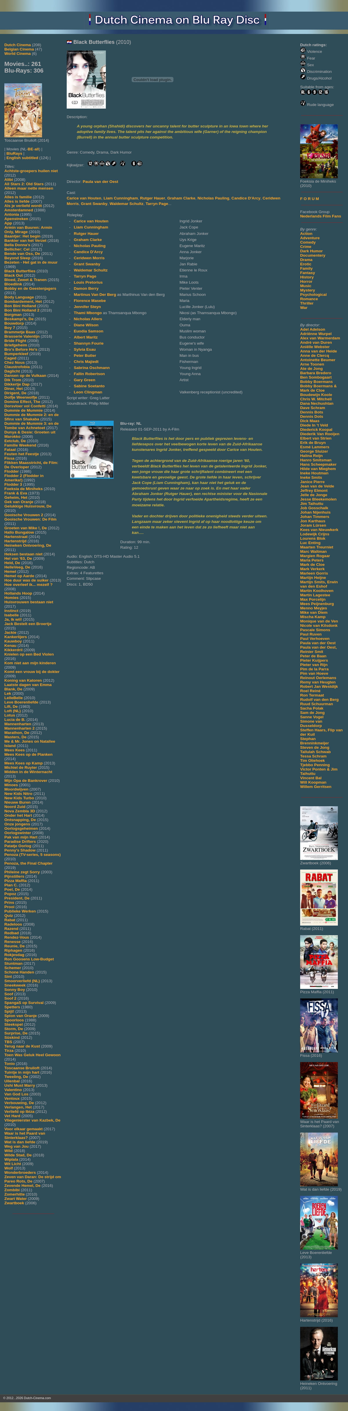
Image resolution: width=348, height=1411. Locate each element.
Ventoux (12, 1098)
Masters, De (15, 737)
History (307, 277)
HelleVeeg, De (17, 567)
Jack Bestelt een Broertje (27, 624)
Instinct (11, 611)
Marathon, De (16, 732)
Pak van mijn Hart (20, 837)
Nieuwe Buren (17, 802)
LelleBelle (13, 698)
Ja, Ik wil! (13, 619)
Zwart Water (15, 1198)
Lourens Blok (312, 538)
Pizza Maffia (15, 881)
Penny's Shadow (19, 850)
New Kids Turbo (19, 798)
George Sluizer (314, 451)
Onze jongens (17, 824)
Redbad (11, 933)
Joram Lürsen (313, 525)
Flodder (11, 471)
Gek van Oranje (18, 502)
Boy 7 (9, 327)
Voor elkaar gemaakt (23, 1129)
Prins (9, 902)
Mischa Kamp (313, 617)
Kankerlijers (15, 637)
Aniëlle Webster (315, 347)
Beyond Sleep (17, 258)
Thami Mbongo (88, 313)
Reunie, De (14, 946)
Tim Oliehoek (312, 760)
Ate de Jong (311, 368)
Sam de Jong (312, 712)
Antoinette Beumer (318, 360)
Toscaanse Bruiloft (21, 1068)
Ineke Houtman (314, 473)
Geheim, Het (15, 497)
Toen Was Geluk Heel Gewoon (32, 1055)
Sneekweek (15, 985)
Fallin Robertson (89, 374)
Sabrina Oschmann (92, 368)
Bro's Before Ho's (20, 349)
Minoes (11, 785)
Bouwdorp (14, 323)
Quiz (8, 915)
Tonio (9, 1063)
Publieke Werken (20, 911)
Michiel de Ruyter (20, 767)
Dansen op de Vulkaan (25, 375)
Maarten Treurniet (316, 547)
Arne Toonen (312, 364)
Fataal (10, 449)
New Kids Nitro (18, 793)
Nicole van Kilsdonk (319, 625)
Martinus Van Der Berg (95, 294)
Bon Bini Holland (20, 306)
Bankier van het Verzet (25, 240)
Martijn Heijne (313, 577)
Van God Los (16, 1094)
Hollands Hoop (18, 593)
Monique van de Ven (319, 621)
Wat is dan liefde (19, 1142)
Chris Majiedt (86, 361)
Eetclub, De (15, 441)
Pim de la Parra (314, 669)
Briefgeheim (15, 345)
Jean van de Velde (317, 486)
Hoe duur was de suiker (26, 580)
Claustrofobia (17, 367)
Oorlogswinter (17, 833)
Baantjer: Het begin (22, 236)
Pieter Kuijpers (314, 660)
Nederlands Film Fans (320, 216)
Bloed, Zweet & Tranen (25, 280)
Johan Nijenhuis (315, 512)
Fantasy (307, 273)
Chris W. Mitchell (316, 399)
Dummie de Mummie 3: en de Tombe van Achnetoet (31, 425)
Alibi (8, 179)
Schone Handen (19, 972)
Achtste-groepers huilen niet (31, 171)
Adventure (310, 238)
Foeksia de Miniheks (23, 489)
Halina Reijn (311, 455)
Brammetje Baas (19, 332)
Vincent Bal (311, 778)
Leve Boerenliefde (21, 702)
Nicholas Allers (88, 319)
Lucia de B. (15, 719)
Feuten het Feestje (21, 454)
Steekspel (13, 1024)
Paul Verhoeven (314, 638)
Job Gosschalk (314, 508)
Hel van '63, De (18, 558)
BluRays (14, 153)
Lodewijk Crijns (314, 534)
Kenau (10, 645)
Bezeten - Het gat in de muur (31, 262)
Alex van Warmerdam (320, 338)
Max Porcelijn (313, 599)
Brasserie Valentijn (22, 336)
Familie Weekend (20, 445)
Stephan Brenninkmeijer (314, 741)
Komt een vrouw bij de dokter (31, 671)
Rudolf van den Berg (319, 699)
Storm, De (13, 1029)
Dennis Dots (311, 416)
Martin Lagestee (315, 595)
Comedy (308, 242)
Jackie (10, 632)
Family (306, 268)
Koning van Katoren (23, 680)
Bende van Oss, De (22, 253)
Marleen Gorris (314, 573)
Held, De (12, 563)
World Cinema (17, 53)
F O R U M (309, 199)
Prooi (9, 907)
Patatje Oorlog (17, 846)
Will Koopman (313, 782)
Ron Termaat (312, 695)
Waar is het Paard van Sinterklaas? (24, 1135)
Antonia (11, 214)
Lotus (9, 715)
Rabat (9, 920)
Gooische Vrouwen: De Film (30, 519)
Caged (10, 358)
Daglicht (12, 371)
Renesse (12, 942)
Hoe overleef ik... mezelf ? (28, 584)
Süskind (12, 1037)
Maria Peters (312, 560)
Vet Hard (12, 1116)
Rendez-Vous (16, 937)
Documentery (312, 255)
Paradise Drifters (20, 841)
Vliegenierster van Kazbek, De (32, 1120)
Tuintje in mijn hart (21, 1072)
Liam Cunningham (121, 198)
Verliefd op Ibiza (19, 1111)
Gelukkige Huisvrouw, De (28, 506)
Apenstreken (16, 219)
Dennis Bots (311, 412)
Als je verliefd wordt (23, 206)
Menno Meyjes (313, 608)
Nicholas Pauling (213, 198)
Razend (11, 928)
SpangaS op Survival (24, 1002)
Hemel (10, 571)
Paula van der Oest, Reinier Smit (318, 649)
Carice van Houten (84, 198)
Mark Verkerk (312, 569)
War (303, 307)
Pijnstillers (14, 876)
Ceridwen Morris (89, 258)
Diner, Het (13, 388)
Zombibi (12, 1190)
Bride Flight (15, 341)
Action (306, 233)
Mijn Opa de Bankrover (25, 780)
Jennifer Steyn (87, 307)
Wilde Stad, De (18, 1155)
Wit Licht (12, 1164)
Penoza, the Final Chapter (28, 863)
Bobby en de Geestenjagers (30, 288)
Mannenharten (17, 724)
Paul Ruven (311, 634)
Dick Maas (310, 421)
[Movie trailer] (152, 107)
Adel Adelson (312, 329)
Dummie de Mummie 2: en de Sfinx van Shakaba (31, 417)
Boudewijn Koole (316, 395)
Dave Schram (312, 408)
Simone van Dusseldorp (311, 723)
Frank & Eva (15, 493)
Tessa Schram (313, 756)
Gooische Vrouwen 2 (23, 515)
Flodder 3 (13, 484)
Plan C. (11, 885)
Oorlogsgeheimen (21, 828)
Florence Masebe (90, 300)
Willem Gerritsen (315, 786)
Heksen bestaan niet (23, 554)
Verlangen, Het (18, 1107)
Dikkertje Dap (17, 384)
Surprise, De (16, 1033)
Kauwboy (13, 641)
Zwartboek (14, 1203)
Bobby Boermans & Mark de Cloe (318, 388)
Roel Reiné (310, 691)
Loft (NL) (12, 711)
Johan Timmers (314, 516)
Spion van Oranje (20, 1016)
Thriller (306, 303)
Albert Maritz (85, 337)
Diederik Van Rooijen (319, 434)
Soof (8, 994)
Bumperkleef (16, 354)
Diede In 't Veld (314, 425)
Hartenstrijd (15, 541)
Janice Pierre (312, 482)
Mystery (307, 290)
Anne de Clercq (314, 355)
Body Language (19, 297)
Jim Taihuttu (311, 503)
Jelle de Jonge (313, 495)
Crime (305, 246)
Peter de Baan (313, 656)
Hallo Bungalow (19, 532)
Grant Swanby (94, 203)
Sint (8, 976)
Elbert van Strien (315, 438)
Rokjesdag (14, 955)
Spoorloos (14, 1020)
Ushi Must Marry (19, 1085)
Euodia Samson (88, 331)
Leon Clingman (88, 392)
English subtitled (22, 158)
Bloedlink (13, 284)
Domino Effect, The (22, 401)
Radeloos (13, 924)
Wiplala (11, 1159)
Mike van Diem (313, 612)
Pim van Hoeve (314, 673)
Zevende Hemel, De (22, 1185)
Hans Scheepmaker (318, 464)
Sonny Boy (14, 989)
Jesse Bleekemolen (318, 499)
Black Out (13, 275)
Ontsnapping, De (20, 820)
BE (30, 149)
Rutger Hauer (152, 198)
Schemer (12, 968)
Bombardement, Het (23, 301)
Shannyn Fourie (89, 343)
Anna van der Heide (318, 351)
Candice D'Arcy (245, 198)
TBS (8, 1042)
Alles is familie (18, 197)
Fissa (9, 458)
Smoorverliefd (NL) (22, 981)
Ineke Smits (311, 477)
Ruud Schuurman (316, 704)
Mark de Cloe (312, 564)
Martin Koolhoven (317, 590)
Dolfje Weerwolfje (20, 397)
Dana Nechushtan (317, 403)
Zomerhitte (14, 1194)
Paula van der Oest (318, 643)
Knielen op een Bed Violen (29, 654)
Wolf (8, 1168)
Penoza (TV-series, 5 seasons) (32, 854)
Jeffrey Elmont (313, 490)
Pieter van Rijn (313, 665)
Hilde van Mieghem (318, 469)
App (8, 223)
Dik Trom (12, 380)
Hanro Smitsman (315, 460)
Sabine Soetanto (89, 386)
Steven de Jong (314, 747)
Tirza (8, 1050)
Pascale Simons (315, 630)
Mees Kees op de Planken (28, 754)
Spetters (12, 1007)
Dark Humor (311, 251)
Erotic (305, 264)
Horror (306, 281)
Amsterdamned (18, 210)
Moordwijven (16, 789)
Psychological (313, 294)
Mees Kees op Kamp (23, 763)
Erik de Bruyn (313, 442)
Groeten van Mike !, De (25, 528)
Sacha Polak (311, 708)
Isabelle (11, 615)
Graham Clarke (181, 198)
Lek (7, 693)
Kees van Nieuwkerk (319, 530)
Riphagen (13, 950)
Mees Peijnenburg (317, 604)
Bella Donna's (17, 245)
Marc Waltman (313, 551)
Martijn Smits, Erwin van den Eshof (319, 584)
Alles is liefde (17, 201)
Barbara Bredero (315, 373)
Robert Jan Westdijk (319, 686)
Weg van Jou (16, 1146)
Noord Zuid (14, 807)
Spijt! (9, 1011)
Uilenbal (12, 1081)
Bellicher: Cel (17, 249)
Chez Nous (14, 362)
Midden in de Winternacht (28, 772)
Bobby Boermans (316, 381)
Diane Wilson (86, 325)
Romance (309, 299)
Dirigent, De (15, 393)
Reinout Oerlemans (318, 678)
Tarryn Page (157, 203)
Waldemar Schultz (127, 203)
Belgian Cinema (19, 49)
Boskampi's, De (19, 319)
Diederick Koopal (316, 429)
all (37, 149)
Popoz (10, 894)
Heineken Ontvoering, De (27, 545)
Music (305, 286)
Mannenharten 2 (19, 728)
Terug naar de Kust (22, 1046)
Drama (306, 260)
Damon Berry (86, 288)
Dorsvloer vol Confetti (25, 406)
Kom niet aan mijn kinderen (30, 663)
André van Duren (316, 342)
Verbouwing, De (19, 1103)
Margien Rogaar (315, 556)
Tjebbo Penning (315, 765)
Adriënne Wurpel (316, 334)
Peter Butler (85, 355)
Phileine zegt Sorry (22, 872)
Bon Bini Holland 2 (21, 310)
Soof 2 (10, 998)
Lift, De (11, 706)
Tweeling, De (16, 1077)
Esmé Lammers (314, 447)
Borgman (13, 314)
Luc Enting (310, 543)
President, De (17, 898)
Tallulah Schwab (315, 752)
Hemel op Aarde (19, 576)
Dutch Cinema (17, 45)
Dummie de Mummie (23, 410)
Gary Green (84, 380)
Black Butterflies (19, 271)
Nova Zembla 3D (19, 811)
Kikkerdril (13, 650)
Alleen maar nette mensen (28, 188)
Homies (11, 597)
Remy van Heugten (318, 682)
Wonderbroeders (20, 1172)
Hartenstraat (16, 536)
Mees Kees (14, 750)
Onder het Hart (18, 815)
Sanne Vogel (312, 717)
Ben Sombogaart (316, 377)
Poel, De (12, 889)
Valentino (13, 1090)
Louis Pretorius (88, 282)
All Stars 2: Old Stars (24, 184)
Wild (8, 1151)
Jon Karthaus (312, 521)
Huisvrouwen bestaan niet (28, 602)
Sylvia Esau (85, 349)
